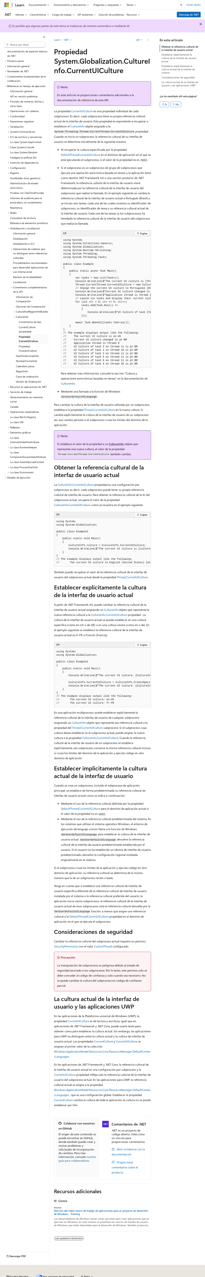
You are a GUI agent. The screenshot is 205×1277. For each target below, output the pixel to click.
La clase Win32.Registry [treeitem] (23, 417)
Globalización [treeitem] (20, 238)
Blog (80, 1275)
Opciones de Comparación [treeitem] (30, 306)
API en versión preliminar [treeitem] (24, 96)
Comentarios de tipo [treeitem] (30, 322)
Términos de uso (181, 1275)
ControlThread (103, 946)
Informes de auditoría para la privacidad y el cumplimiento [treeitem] (26, 200)
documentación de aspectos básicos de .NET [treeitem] (27, 54)
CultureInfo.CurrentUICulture (76, 484)
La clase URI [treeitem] (16, 422)
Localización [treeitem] (19, 282)
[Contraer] (44, 37)
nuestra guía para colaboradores (77, 1158)
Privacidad (111, 1275)
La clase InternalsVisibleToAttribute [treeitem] (24, 440)
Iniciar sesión (193, 4)
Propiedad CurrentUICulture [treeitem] (28, 339)
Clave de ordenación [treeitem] (27, 376)
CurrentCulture (103, 1041)
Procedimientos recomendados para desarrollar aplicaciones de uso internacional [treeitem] (30, 267)
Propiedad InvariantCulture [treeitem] (28, 349)
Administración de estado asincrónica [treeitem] (24, 185)
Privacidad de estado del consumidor (144, 1275)
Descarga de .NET (189, 14)
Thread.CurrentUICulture (99, 410)
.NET (66, 39)
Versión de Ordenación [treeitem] (28, 381)
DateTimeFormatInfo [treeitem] (27, 356)
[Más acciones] (148, 40)
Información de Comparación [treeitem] (24, 299)
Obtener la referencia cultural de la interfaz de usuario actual (179, 48)
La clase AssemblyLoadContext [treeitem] (27, 462)
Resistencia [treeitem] (16, 207)
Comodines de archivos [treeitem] (23, 218)
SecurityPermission (66, 946)
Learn (57, 39)
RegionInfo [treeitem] (22, 371)
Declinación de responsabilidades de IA (25, 1275)
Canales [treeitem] (14, 406)
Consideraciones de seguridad (178, 77)
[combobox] (24, 45)
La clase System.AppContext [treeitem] (25, 142)
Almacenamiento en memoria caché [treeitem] (26, 399)
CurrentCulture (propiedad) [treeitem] (27, 329)
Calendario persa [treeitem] (25, 366)
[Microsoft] (6, 5)
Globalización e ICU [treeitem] (23, 243)
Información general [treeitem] (21, 91)
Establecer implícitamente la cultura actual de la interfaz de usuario (178, 69)
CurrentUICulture (82, 111)
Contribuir (95, 1275)
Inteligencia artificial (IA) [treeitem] (23, 157)
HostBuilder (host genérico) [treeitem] (25, 178)
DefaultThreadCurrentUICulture (80, 155)
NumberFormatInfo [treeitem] (26, 361)
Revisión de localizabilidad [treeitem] (27, 277)
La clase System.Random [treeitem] (23, 152)
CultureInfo (77, 126)
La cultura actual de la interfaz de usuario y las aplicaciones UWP (179, 83)
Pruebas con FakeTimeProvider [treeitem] (27, 193)
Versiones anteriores (63, 1275)
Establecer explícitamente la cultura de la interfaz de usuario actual (178, 58)
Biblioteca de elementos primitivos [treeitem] (29, 223)
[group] (106, 302)
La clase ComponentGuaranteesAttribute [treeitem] (28, 455)
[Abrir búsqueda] (181, 5)
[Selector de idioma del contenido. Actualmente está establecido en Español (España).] (17, 1267)
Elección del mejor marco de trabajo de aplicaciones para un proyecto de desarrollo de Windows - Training (101, 1212)
